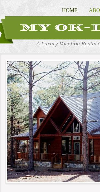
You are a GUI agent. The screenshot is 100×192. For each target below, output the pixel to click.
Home (70, 10)
